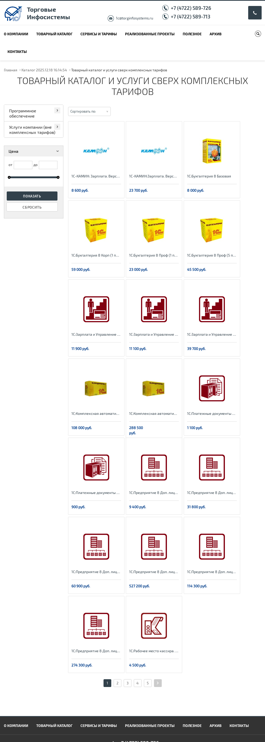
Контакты (17, 51)
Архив (216, 34)
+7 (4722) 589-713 (190, 16)
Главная (10, 70)
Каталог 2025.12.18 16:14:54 (44, 70)
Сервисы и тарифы (98, 34)
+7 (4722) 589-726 (191, 8)
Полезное (192, 34)
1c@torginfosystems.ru (134, 18)
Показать (32, 196)
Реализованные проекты (150, 34)
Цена (35, 151)
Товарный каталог (54, 34)
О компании (16, 34)
